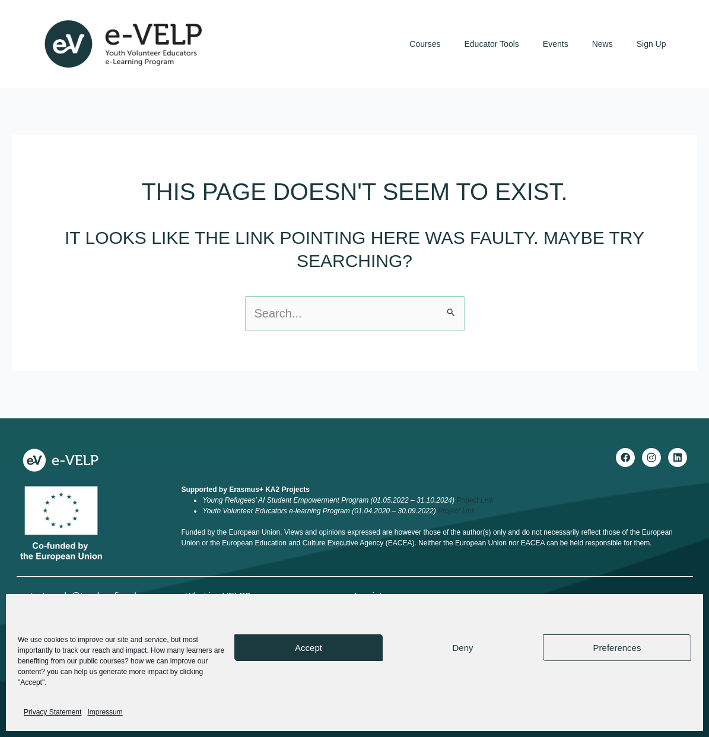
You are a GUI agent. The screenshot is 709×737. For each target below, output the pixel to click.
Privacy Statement (52, 712)
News (602, 44)
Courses (424, 44)
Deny (462, 648)
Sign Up (651, 44)
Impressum (104, 712)
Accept (308, 648)
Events (555, 44)
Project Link (475, 500)
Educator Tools (492, 44)
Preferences (617, 648)
